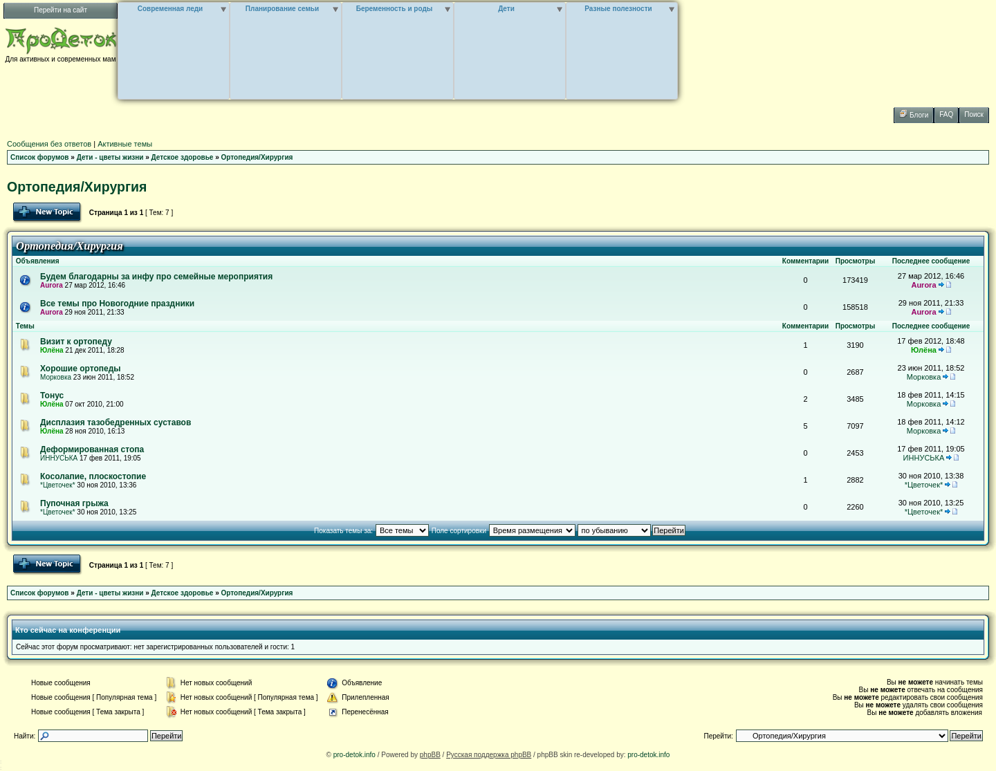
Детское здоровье (182, 157)
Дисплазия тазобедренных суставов (115, 422)
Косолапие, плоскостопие (93, 476)
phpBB (430, 755)
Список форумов (39, 157)
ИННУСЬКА (58, 458)
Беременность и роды (394, 8)
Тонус (52, 395)
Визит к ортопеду (76, 341)
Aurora (51, 285)
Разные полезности (618, 8)
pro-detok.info (354, 755)
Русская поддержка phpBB (488, 755)
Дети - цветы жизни (110, 157)
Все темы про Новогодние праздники (117, 303)
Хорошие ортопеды (80, 368)
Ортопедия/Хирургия (257, 157)
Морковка (55, 377)
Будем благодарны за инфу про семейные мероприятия (156, 276)
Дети (506, 8)
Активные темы (125, 144)
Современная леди (170, 8)
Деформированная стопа (92, 449)
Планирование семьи (282, 8)
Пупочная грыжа (74, 503)
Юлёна (52, 350)
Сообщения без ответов (49, 144)
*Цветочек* (57, 485)
